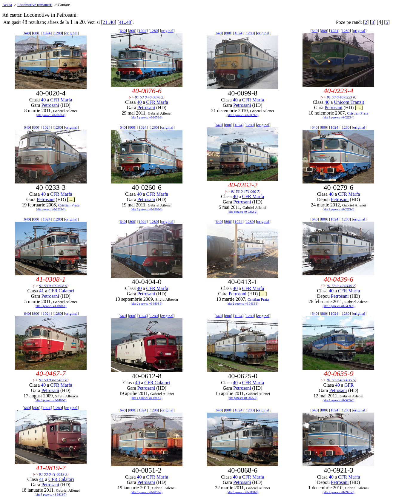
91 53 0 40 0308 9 (53, 285)
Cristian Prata (357, 113)
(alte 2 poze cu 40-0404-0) (146, 303)
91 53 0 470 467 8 (53, 380)
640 (27, 33)
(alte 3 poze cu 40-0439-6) (338, 306)
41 (41, 290)
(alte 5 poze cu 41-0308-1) (51, 306)
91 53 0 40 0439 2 (341, 285)
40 (43, 99)
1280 (58, 33)
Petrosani (50, 105)
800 (36, 33)
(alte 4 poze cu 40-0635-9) (338, 400)
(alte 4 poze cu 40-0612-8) (146, 397)
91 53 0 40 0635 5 (341, 380)
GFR (349, 385)
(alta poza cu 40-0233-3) (50, 209)
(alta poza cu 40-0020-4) (50, 115)
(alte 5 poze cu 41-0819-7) (51, 494)
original (71, 33)
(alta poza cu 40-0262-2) (242, 211)
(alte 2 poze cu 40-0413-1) (242, 303)
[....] (359, 107)
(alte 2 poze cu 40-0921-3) (338, 492)
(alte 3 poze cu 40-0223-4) (338, 117)
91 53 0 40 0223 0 (341, 97)
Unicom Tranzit (349, 102)
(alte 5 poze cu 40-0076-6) (146, 117)
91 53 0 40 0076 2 (149, 97)
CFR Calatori (61, 290)
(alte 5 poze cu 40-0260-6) (146, 209)
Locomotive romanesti (34, 4)
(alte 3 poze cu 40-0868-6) (242, 492)
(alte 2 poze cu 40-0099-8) (242, 115)
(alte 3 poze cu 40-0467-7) (51, 400)
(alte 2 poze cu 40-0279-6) (338, 209)
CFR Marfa (61, 99)
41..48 (125, 22)
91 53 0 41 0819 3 (53, 474)
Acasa (7, 4)
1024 (46, 33)
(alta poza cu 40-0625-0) (242, 397)
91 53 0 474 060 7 (245, 191)
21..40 (109, 22)
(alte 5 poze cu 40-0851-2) (146, 492)
